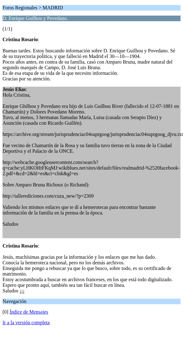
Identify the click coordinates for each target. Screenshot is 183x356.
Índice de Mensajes (29, 312)
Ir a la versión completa (26, 322)
